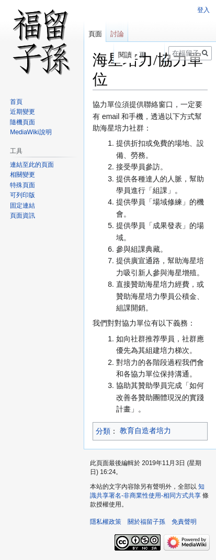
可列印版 (22, 195)
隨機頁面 (22, 122)
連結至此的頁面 (32, 164)
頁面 (95, 34)
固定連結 (22, 205)
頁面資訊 (22, 215)
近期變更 (22, 111)
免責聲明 (184, 521)
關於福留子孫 (146, 521)
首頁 (16, 101)
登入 (203, 10)
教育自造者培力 (145, 430)
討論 (117, 34)
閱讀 (123, 55)
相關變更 (22, 174)
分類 (103, 431)
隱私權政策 (105, 521)
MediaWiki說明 (30, 132)
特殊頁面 (22, 185)
